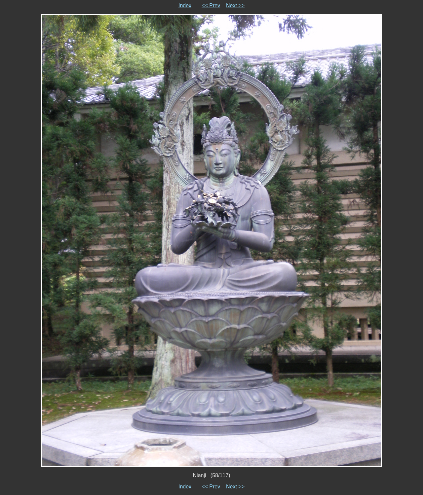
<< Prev (211, 5)
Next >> (235, 5)
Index (184, 5)
